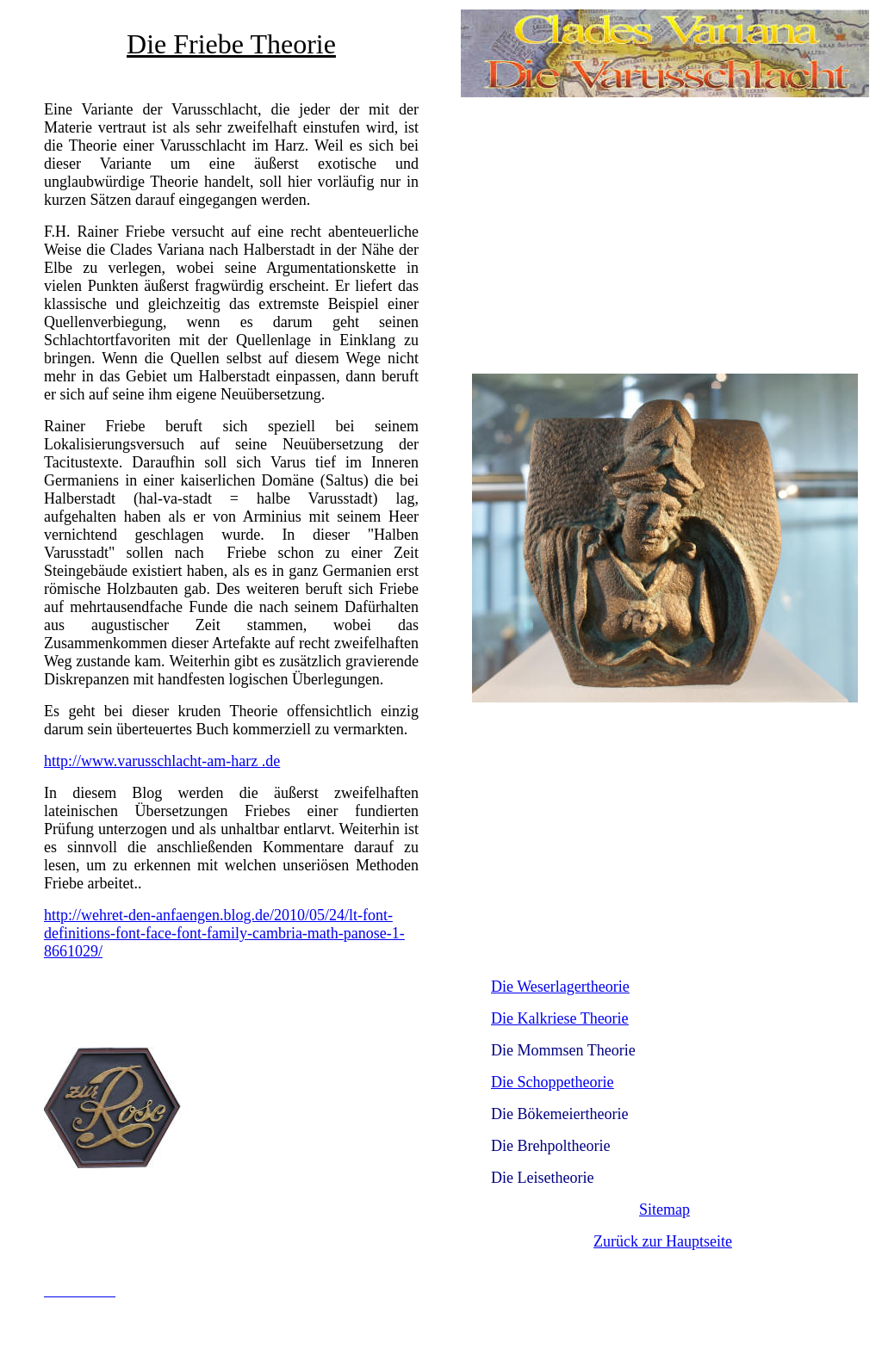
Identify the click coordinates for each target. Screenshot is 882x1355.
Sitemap (664, 1209)
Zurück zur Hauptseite (662, 1241)
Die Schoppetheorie (552, 1082)
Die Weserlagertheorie (560, 986)
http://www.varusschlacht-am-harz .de (162, 761)
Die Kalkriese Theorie (560, 1018)
